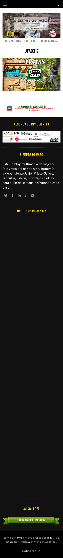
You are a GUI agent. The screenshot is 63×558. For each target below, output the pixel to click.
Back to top (31, 551)
